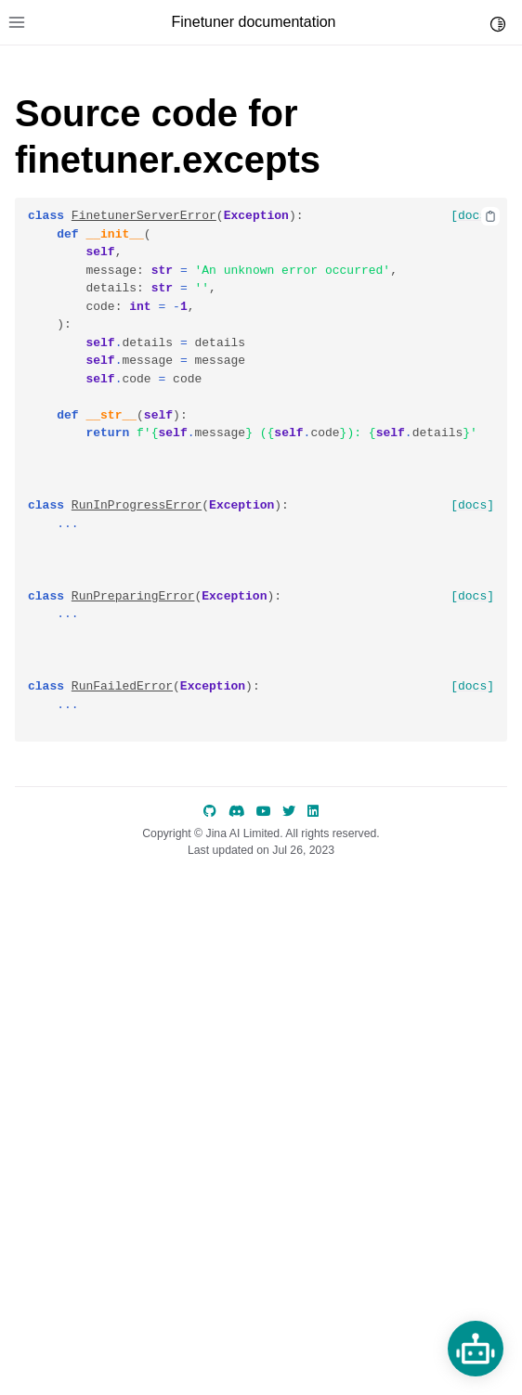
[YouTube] (263, 811)
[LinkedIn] (313, 811)
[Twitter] (288, 811)
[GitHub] (209, 811)
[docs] (472, 216)
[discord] (236, 811)
